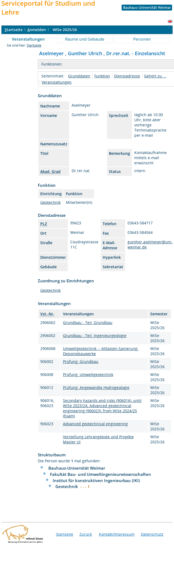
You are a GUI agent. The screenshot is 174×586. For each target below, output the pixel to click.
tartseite (14, 29)
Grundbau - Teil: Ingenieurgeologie (94, 335)
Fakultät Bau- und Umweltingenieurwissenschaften (100, 474)
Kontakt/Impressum (117, 534)
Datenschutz (152, 534)
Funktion (102, 75)
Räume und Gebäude (84, 39)
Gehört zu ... (155, 75)
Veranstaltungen (28, 39)
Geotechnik (50, 202)
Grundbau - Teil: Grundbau (87, 322)
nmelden (36, 29)
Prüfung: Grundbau (80, 361)
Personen (142, 39)
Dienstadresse (127, 75)
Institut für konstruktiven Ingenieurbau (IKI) (96, 480)
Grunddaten (79, 75)
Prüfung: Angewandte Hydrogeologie (96, 387)
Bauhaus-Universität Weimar (76, 468)
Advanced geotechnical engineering (95, 423)
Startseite (34, 45)
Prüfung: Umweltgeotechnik (88, 374)
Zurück (85, 534)
